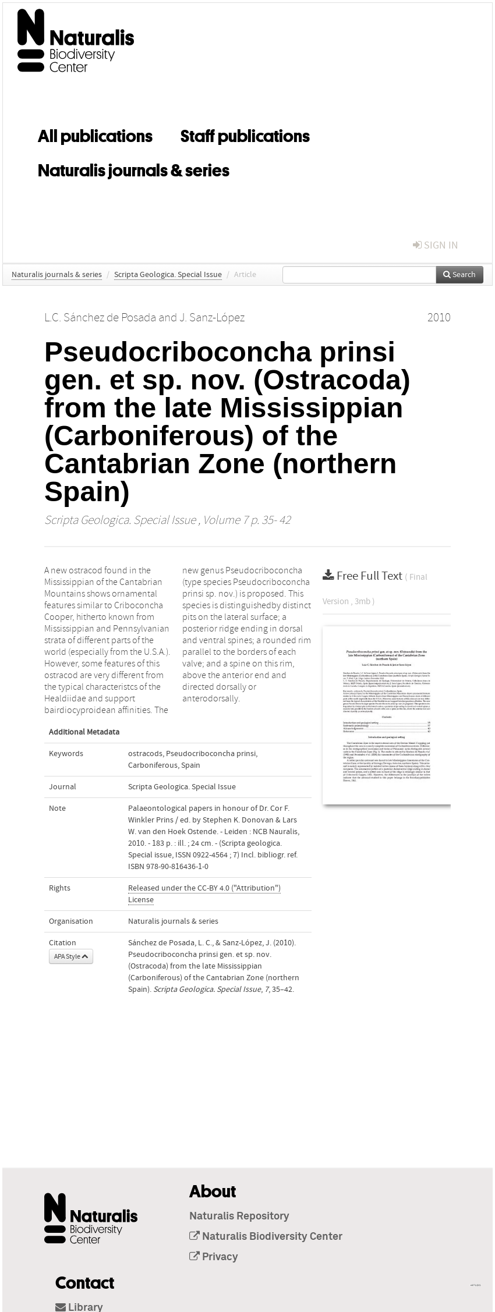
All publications (95, 134)
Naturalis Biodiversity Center (265, 1237)
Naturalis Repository (239, 1216)
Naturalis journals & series (133, 168)
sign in (435, 245)
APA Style (71, 956)
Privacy (213, 1257)
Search (459, 274)
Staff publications (245, 134)
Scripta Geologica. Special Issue (168, 274)
